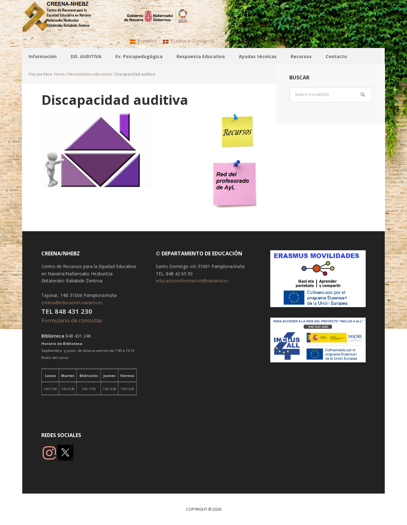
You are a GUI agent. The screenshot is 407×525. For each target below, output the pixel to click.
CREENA (63, 16)
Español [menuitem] (146, 40)
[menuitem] (143, 40)
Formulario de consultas (72, 320)
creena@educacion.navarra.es (72, 303)
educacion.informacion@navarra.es (192, 281)
